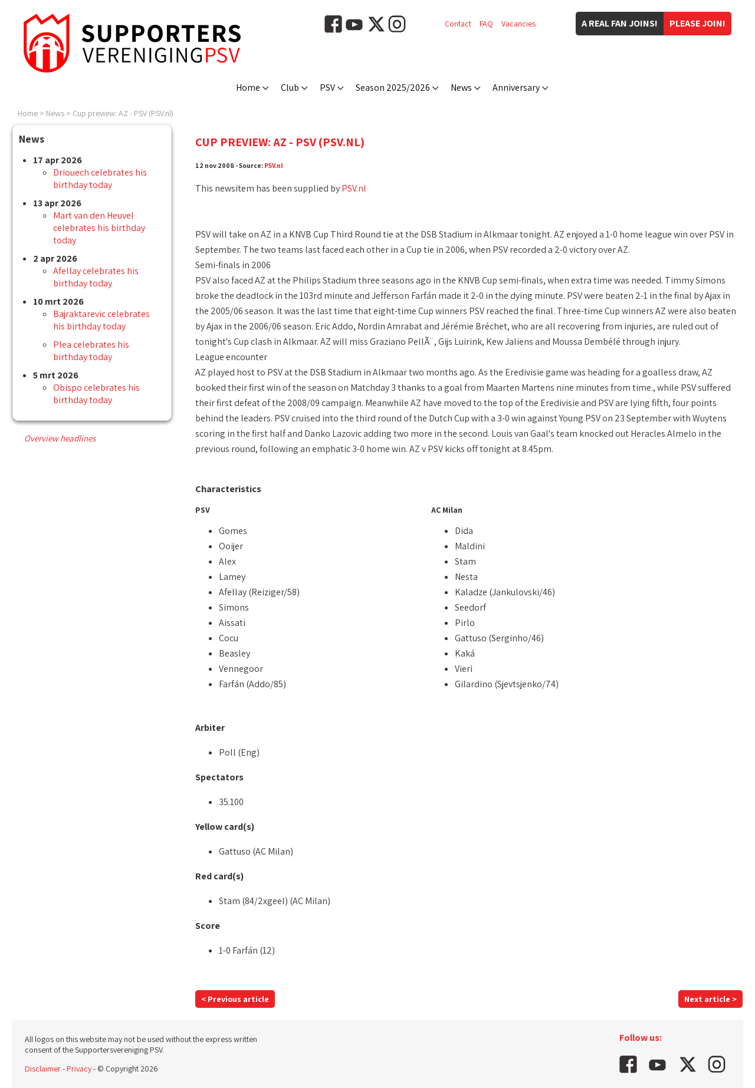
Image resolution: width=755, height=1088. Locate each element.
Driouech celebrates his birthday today (100, 178)
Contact (458, 23)
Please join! (697, 23)
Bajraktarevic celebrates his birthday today (101, 320)
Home (248, 87)
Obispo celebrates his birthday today (96, 393)
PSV (327, 87)
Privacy (79, 1068)
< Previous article (235, 999)
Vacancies (518, 23)
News (461, 87)
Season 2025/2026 (393, 87)
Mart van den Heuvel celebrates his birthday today (99, 227)
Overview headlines (60, 438)
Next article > (710, 999)
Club (290, 87)
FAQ (486, 23)
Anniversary (516, 87)
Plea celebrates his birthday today (91, 350)
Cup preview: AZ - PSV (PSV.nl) (123, 113)
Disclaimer (43, 1068)
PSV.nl (273, 165)
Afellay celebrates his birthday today (96, 277)
